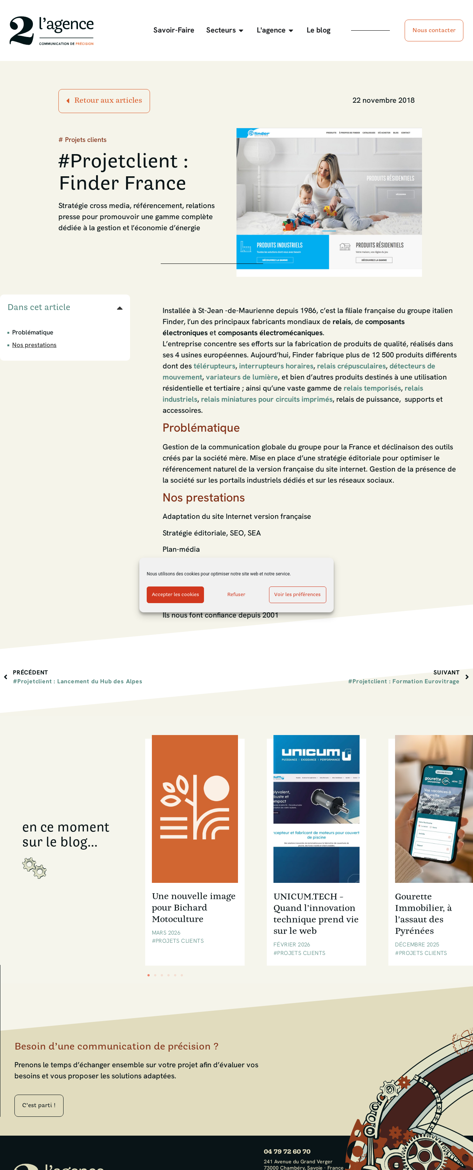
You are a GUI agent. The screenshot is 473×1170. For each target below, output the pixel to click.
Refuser (236, 595)
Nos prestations (34, 345)
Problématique (32, 333)
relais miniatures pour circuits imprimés (267, 400)
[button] (120, 308)
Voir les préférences (297, 595)
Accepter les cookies (175, 595)
